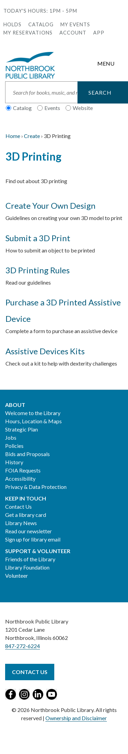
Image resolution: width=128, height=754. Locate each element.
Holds (12, 24)
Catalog (41, 24)
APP (98, 33)
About (15, 404)
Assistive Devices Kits (45, 351)
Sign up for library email (32, 539)
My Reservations (28, 33)
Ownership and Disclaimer (76, 718)
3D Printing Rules (37, 270)
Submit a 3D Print (37, 238)
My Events (75, 24)
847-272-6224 (22, 646)
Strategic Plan (21, 429)
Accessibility (20, 478)
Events (52, 108)
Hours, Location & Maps (33, 421)
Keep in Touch (25, 498)
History (14, 462)
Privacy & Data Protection (36, 486)
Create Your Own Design (50, 205)
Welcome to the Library (32, 413)
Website (83, 108)
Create (32, 136)
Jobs (10, 437)
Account (72, 33)
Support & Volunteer (37, 551)
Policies (14, 445)
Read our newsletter (28, 531)
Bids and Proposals (27, 454)
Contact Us (18, 506)
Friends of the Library (30, 559)
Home (12, 136)
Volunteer (16, 575)
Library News (21, 523)
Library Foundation (27, 567)
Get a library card (25, 514)
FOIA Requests (23, 470)
